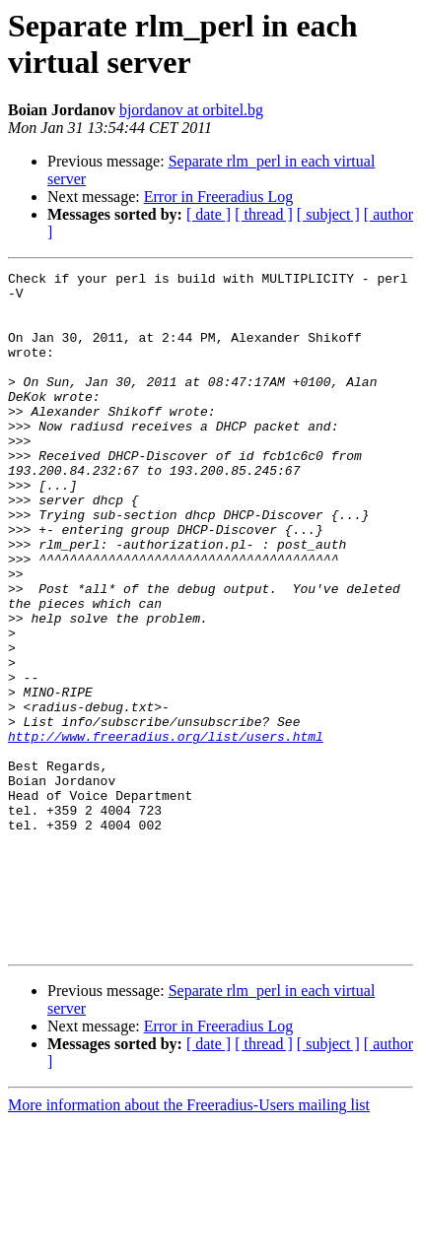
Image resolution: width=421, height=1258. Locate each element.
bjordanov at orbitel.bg (191, 109)
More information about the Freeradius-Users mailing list (189, 1240)
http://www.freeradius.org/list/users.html (165, 830)
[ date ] (208, 214)
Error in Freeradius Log (219, 196)
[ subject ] (328, 214)
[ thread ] (264, 214)
